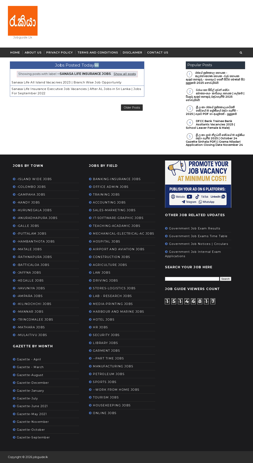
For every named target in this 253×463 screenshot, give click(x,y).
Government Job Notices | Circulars (198, 244)
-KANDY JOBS (28, 202)
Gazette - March (30, 367)
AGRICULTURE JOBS (110, 265)
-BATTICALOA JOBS (33, 265)
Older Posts (132, 107)
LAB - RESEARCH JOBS (112, 296)
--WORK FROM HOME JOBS (116, 389)
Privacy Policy (59, 52)
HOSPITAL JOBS (106, 241)
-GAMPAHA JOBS (31, 194)
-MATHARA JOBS (31, 327)
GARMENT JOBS (106, 350)
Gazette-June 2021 (32, 406)
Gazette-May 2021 (32, 414)
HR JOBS (100, 327)
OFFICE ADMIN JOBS (111, 187)
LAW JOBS (101, 272)
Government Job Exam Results (194, 228)
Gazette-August (30, 375)
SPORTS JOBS (105, 382)
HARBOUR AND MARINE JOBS (118, 311)
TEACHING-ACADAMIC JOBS (116, 226)
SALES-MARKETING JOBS (114, 210)
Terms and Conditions (97, 52)
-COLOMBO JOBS (31, 187)
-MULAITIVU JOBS (32, 335)
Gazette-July (27, 398)
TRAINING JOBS (106, 194)
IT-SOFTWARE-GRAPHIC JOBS (118, 218)
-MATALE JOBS (29, 249)
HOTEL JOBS (103, 319)
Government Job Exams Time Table (198, 236)
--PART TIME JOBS (108, 358)
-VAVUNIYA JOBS (31, 288)
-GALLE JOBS (28, 226)
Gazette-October (31, 429)
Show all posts (125, 74)
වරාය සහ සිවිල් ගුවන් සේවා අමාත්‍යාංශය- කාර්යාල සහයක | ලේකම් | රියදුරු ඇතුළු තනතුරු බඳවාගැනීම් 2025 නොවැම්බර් (215, 95)
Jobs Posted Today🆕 (77, 65)
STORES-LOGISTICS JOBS (114, 288)
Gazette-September (33, 437)
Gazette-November (33, 422)
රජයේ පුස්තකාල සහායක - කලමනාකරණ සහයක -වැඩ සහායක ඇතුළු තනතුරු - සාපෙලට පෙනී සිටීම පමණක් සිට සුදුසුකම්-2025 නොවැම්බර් (215, 77)
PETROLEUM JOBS (109, 374)
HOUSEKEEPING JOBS (112, 405)
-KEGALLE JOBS (30, 280)
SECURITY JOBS (106, 335)
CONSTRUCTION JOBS (111, 257)
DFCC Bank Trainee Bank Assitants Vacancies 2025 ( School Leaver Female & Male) (210, 124)
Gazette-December (33, 383)
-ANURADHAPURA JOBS (37, 218)
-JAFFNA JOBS (29, 272)
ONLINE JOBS (105, 413)
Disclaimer (132, 52)
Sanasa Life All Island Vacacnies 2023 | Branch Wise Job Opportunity (66, 82)
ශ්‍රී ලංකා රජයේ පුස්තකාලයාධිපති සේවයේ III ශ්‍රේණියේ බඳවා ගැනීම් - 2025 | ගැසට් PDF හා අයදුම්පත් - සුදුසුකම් (212, 110)
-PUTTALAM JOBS (31, 233)
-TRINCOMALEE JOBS (35, 319)
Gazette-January (30, 390)
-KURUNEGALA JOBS (34, 210)
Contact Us (157, 52)
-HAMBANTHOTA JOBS (36, 241)
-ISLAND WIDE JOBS (34, 179)
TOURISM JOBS (106, 397)
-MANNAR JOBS (30, 311)
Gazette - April (29, 359)
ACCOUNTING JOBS (109, 202)
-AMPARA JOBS (30, 296)
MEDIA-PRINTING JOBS (113, 304)
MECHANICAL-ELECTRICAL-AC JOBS (123, 233)
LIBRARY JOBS (105, 343)
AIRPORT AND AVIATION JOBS (119, 249)
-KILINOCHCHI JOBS (34, 304)
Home (15, 52)
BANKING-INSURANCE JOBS (117, 179)
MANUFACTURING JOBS (113, 366)
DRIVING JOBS (105, 280)
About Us (33, 52)
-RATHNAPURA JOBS (34, 257)
